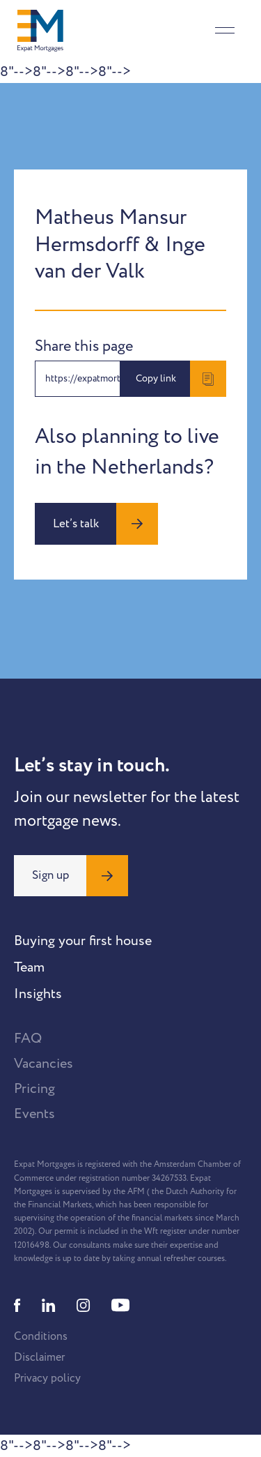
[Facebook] (17, 1305)
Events (34, 1114)
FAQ (28, 1038)
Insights (38, 994)
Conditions (41, 1336)
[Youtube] (120, 1305)
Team (29, 967)
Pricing (34, 1089)
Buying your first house (83, 941)
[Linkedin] (49, 1305)
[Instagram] (83, 1305)
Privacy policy (47, 1378)
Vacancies (43, 1063)
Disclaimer (39, 1357)
